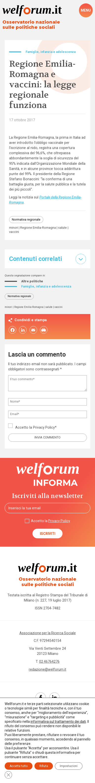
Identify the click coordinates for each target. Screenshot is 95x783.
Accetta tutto (19, 766)
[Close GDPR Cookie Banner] (8, 775)
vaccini (14, 232)
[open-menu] (86, 10)
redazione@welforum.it (47, 669)
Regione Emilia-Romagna (38, 227)
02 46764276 (49, 661)
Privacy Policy (44, 427)
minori (13, 227)
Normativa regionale (26, 219)
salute (62, 227)
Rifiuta (43, 766)
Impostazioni (69, 766)
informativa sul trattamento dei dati (58, 721)
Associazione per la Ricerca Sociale (47, 633)
